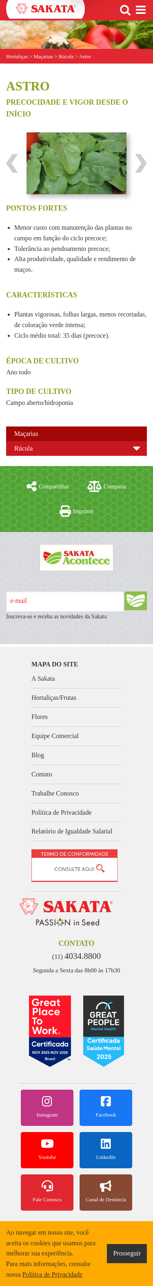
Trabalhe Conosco (55, 793)
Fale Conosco (47, 1191)
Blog (37, 755)
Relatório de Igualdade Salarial (72, 831)
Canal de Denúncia (106, 1191)
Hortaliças (17, 56)
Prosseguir (127, 1253)
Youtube (47, 1149)
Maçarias (26, 433)
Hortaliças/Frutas (53, 697)
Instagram (47, 1107)
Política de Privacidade (61, 812)
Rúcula (23, 448)
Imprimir (77, 511)
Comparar (106, 486)
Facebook (106, 1107)
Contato (41, 774)
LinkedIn (106, 1149)
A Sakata (43, 678)
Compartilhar (48, 486)
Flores (39, 716)
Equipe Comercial (55, 735)
